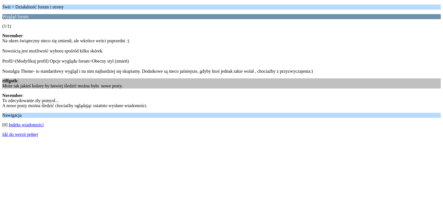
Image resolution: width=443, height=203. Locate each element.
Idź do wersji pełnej (20, 134)
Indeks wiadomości (26, 124)
